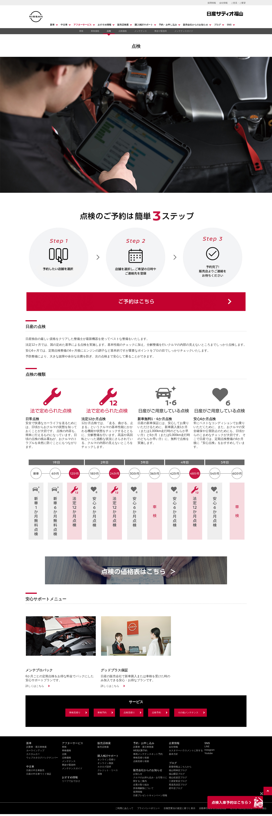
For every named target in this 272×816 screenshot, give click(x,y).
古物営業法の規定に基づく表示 (179, 808)
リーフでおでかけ (71, 781)
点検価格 (122, 31)
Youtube (208, 753)
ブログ (217, 24)
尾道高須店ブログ (178, 784)
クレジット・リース (107, 770)
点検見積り (129, 712)
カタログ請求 (104, 766)
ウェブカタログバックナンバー (42, 757)
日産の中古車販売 (35, 770)
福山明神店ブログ (178, 770)
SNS (229, 24)
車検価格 (95, 31)
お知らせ (137, 774)
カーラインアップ (35, 750)
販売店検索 (123, 24)
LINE (206, 746)
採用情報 (212, 3)
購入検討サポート (144, 24)
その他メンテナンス (188, 712)
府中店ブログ (175, 788)
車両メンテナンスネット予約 (148, 754)
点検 (109, 31)
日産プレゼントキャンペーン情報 (150, 795)
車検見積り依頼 (141, 757)
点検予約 (156, 712)
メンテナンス (140, 31)
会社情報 (223, 3)
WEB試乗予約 (140, 750)
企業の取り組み (141, 784)
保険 (99, 774)
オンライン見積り (106, 759)
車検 (81, 31)
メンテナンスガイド (183, 31)
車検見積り (74, 712)
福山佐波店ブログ (178, 777)
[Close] (261, 794)
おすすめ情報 (104, 24)
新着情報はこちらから (180, 766)
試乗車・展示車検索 (36, 747)
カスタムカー (33, 754)
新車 (52, 24)
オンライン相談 (105, 763)
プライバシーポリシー (148, 808)
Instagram (209, 750)
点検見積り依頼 (141, 761)
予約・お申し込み (168, 24)
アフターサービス (82, 24)
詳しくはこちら (35, 685)
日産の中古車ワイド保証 (38, 774)
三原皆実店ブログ (178, 781)
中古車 (64, 24)
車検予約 (102, 712)
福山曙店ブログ (177, 774)
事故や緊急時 (160, 31)
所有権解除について (143, 788)
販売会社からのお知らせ (195, 24)
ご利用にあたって (124, 808)
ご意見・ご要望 (238, 3)
